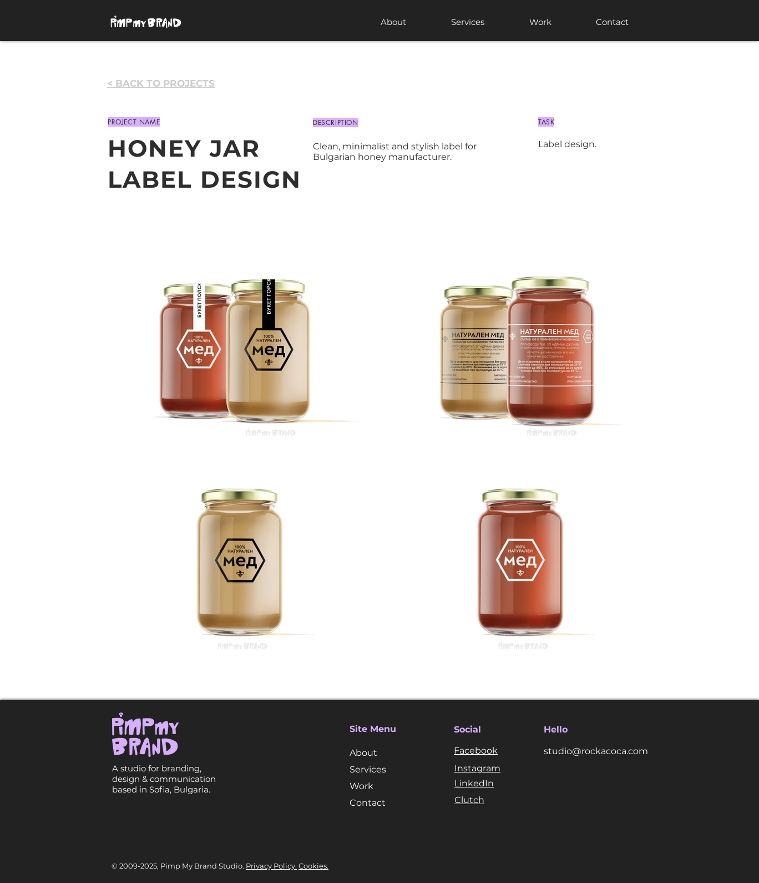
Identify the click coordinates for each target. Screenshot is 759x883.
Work (361, 786)
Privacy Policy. (271, 865)
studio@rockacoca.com (596, 751)
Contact (368, 802)
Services (368, 769)
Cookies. (313, 865)
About (363, 752)
